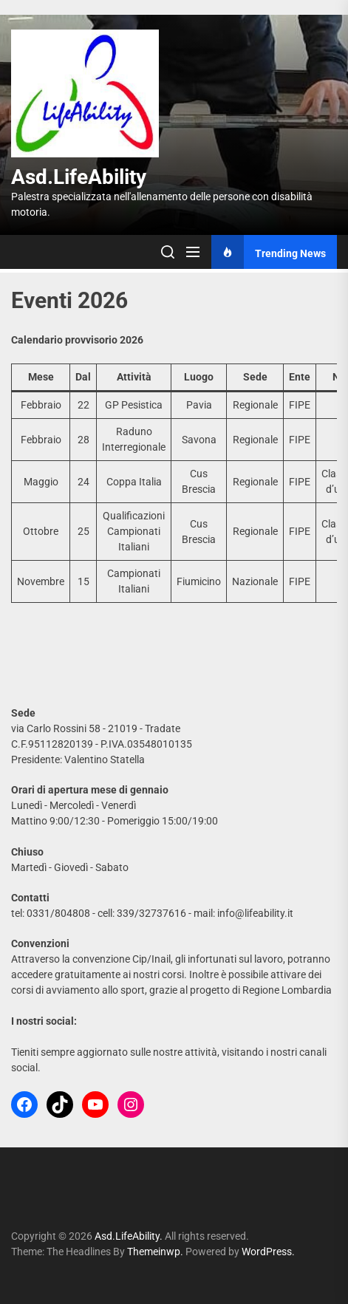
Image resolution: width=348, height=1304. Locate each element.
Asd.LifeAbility (78, 177)
